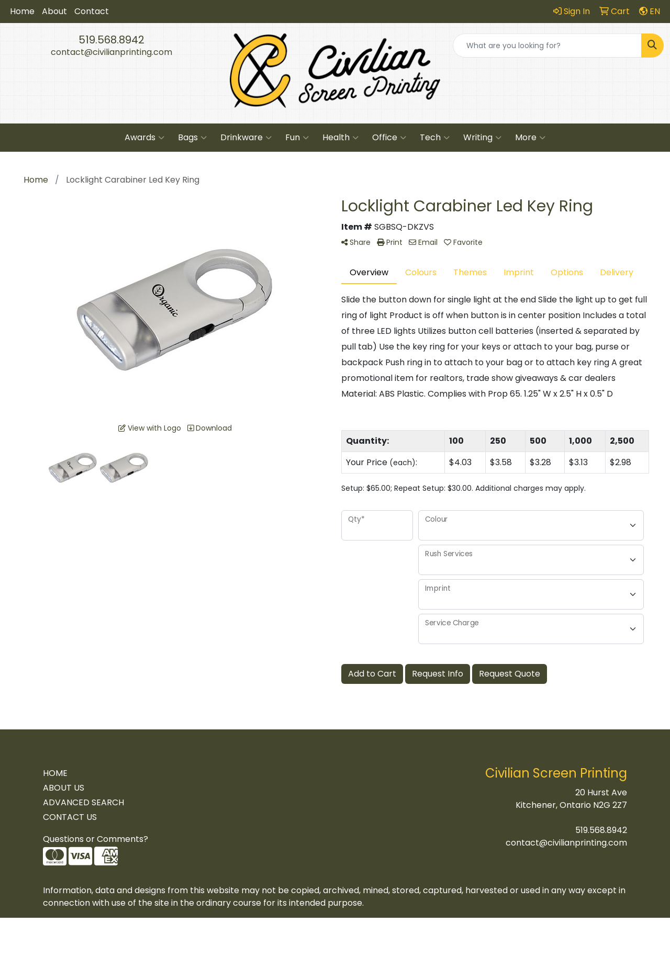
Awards (144, 137)
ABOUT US (63, 788)
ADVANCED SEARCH (83, 802)
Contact (91, 11)
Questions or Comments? (95, 839)
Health (340, 137)
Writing (482, 137)
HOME (55, 773)
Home (22, 11)
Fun (297, 137)
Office (389, 137)
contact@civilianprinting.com (111, 52)
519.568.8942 (111, 39)
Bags (192, 137)
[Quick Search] (547, 45)
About (54, 11)
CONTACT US (70, 817)
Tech (435, 137)
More (530, 137)
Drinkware (246, 137)
